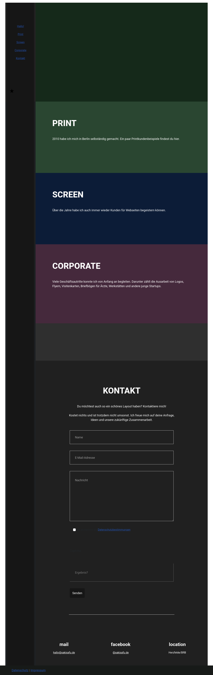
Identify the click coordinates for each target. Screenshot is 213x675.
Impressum (38, 670)
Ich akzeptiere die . (103, 529)
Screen (20, 42)
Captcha (75, 550)
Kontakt (20, 58)
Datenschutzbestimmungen (114, 529)
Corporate (20, 50)
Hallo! (20, 26)
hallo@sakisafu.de (64, 652)
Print (20, 34)
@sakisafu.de (121, 652)
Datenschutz (20, 670)
